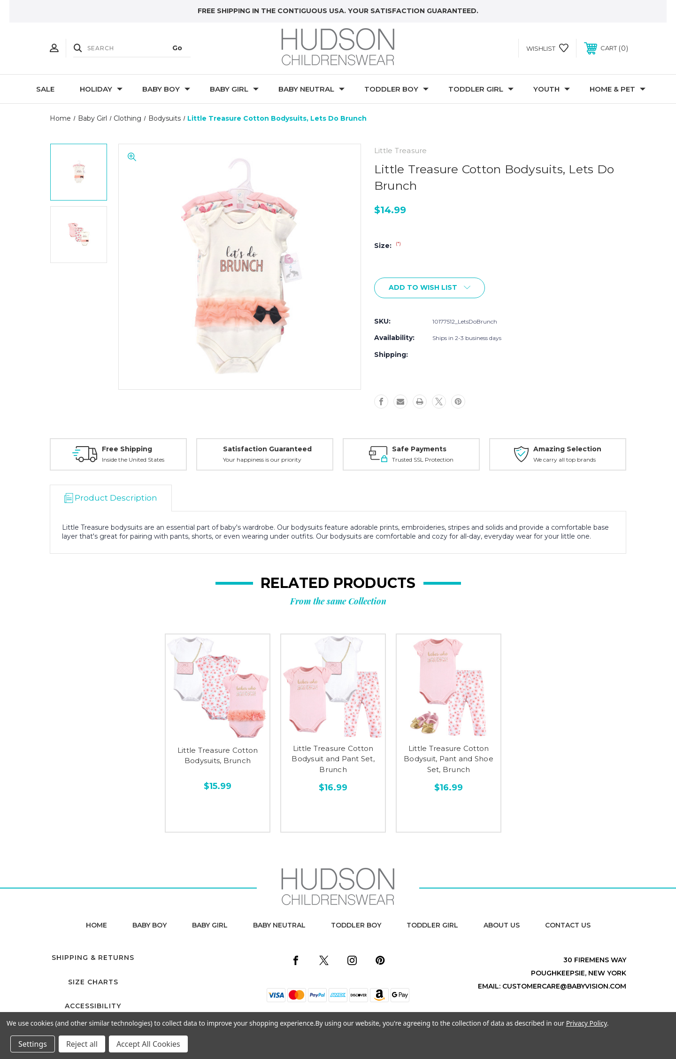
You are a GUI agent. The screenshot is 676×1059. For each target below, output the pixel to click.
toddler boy (356, 925)
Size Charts (93, 982)
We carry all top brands (564, 459)
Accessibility (93, 1006)
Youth (551, 89)
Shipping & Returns (93, 957)
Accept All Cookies (148, 1044)
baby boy (149, 925)
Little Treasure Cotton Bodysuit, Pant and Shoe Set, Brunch (448, 759)
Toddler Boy (396, 89)
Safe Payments (419, 449)
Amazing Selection (567, 449)
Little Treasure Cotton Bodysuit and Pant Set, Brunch (333, 759)
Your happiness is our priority (262, 459)
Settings (32, 1044)
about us (502, 925)
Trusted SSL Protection (422, 459)
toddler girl (432, 925)
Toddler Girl (481, 89)
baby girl (210, 925)
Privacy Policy (586, 1023)
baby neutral (279, 925)
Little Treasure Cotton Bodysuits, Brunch (217, 755)
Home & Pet (617, 89)
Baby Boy (166, 89)
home (96, 925)
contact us (568, 925)
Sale (45, 89)
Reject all (82, 1044)
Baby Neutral (311, 89)
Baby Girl (234, 89)
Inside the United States (133, 459)
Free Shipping (127, 449)
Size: (387, 245)
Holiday (101, 89)
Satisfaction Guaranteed (267, 449)
